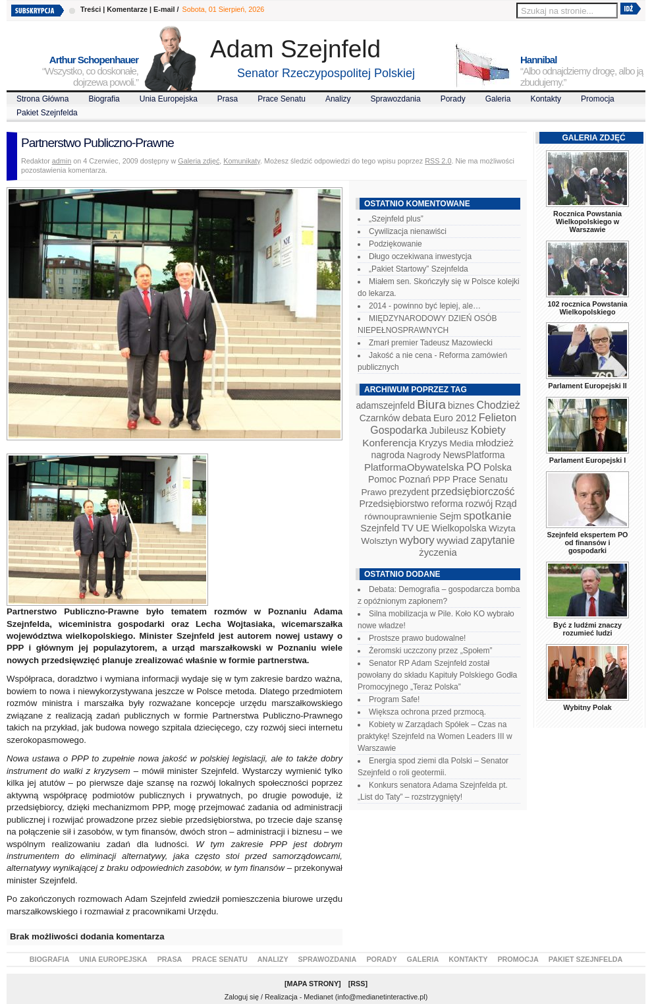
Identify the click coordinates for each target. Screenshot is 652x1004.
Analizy (338, 98)
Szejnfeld (379, 528)
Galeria (498, 98)
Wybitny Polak (587, 707)
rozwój (479, 503)
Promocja (597, 98)
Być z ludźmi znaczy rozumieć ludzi (587, 629)
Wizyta (502, 528)
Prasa (227, 98)
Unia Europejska (169, 98)
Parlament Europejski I (587, 460)
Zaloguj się (242, 997)
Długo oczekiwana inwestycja (420, 256)
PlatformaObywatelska (414, 467)
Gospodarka (398, 430)
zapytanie (493, 540)
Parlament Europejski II (587, 386)
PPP (441, 480)
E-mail (164, 9)
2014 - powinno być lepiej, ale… (425, 305)
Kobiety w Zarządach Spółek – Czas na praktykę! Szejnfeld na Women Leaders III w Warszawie (435, 736)
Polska (497, 467)
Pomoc (382, 479)
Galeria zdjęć (198, 161)
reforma (447, 503)
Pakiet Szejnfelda (47, 112)
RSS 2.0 (438, 161)
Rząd (506, 503)
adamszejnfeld (385, 405)
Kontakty (545, 98)
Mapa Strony (313, 984)
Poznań (415, 479)
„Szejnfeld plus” (396, 218)
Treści (90, 9)
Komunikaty (241, 161)
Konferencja (389, 442)
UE (422, 528)
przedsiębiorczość (473, 491)
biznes (461, 405)
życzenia (438, 552)
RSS (357, 984)
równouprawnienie (400, 516)
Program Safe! (394, 699)
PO (473, 467)
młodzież (494, 443)
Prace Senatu (282, 98)
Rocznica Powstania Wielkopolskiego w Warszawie (587, 221)
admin (61, 161)
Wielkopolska (458, 528)
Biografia (103, 98)
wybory (417, 540)
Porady (453, 98)
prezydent (409, 492)
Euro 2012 (454, 418)
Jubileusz (448, 430)
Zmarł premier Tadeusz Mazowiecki (431, 342)
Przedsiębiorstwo (394, 503)
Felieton (498, 417)
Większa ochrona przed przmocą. (427, 712)
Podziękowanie (395, 244)
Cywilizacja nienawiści (408, 231)
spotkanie (488, 516)
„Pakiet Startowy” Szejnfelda (418, 269)
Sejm (450, 516)
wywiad (452, 540)
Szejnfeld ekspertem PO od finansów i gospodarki (587, 542)
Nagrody (424, 455)
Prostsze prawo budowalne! (417, 638)
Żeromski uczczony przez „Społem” (430, 650)
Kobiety (487, 430)
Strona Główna (42, 98)
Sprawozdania (396, 98)
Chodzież (498, 405)
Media (462, 443)
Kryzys (433, 443)
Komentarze (127, 9)
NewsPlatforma (473, 455)
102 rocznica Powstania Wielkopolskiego (587, 308)
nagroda (387, 455)
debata (416, 418)
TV (408, 528)
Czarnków (380, 418)
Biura (431, 404)
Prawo (374, 492)
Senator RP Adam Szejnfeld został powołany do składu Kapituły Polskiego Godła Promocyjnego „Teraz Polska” (437, 675)
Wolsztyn (379, 541)
